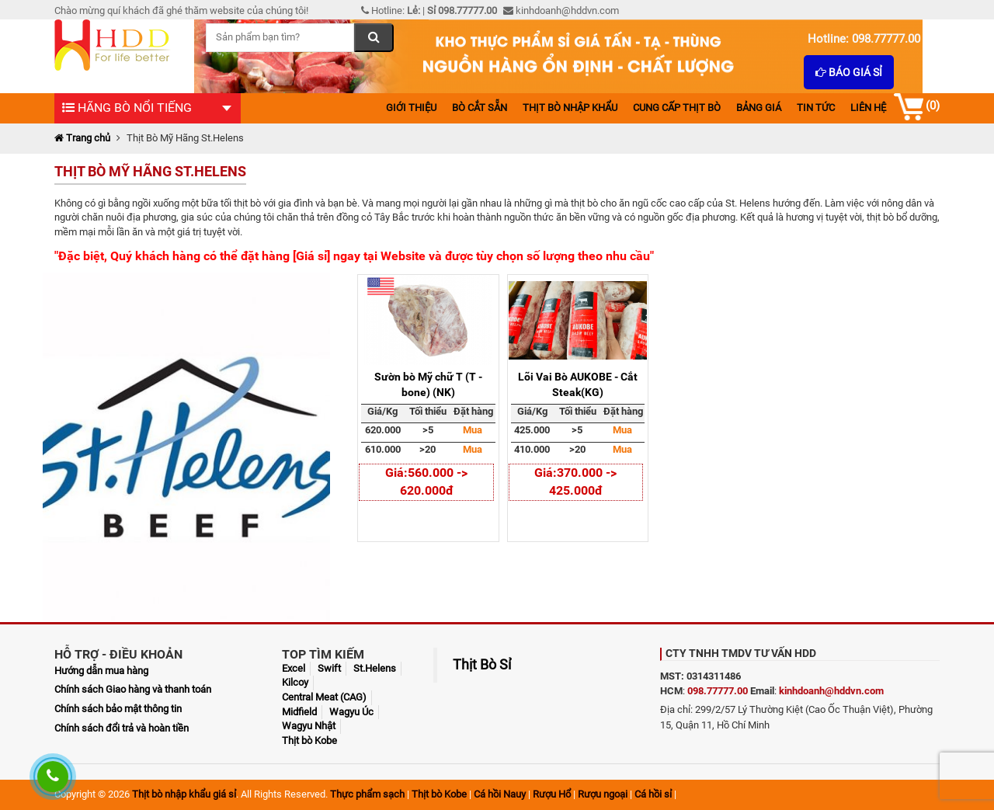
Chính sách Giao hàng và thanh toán (132, 689)
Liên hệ (868, 107)
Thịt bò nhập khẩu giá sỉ (184, 794)
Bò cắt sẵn (479, 107)
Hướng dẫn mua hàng (101, 670)
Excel (293, 668)
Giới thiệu (411, 107)
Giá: (396, 473)
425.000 (532, 430)
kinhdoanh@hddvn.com (831, 691)
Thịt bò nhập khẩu (570, 107)
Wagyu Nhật (308, 726)
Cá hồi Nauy (500, 794)
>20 (427, 449)
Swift (329, 668)
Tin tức (816, 107)
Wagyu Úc (351, 712)
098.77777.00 (717, 691)
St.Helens (374, 668)
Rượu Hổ (552, 794)
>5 (427, 430)
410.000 (532, 449)
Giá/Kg (382, 411)
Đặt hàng (473, 411)
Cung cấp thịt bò (677, 107)
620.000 (383, 430)
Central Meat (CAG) (324, 697)
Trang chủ (82, 138)
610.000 (383, 449)
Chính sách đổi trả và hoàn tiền (121, 728)
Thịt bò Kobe (309, 740)
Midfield (299, 712)
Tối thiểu (428, 411)
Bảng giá (758, 107)
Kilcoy (295, 682)
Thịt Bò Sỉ (482, 665)
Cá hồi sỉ (653, 794)
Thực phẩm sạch (367, 794)
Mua (472, 430)
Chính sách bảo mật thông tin (118, 708)
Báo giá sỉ (848, 72)
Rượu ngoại (602, 794)
